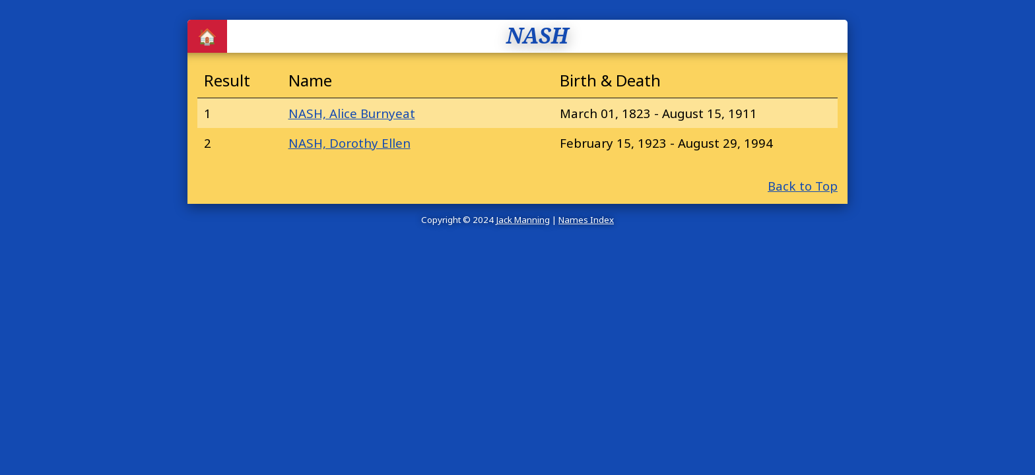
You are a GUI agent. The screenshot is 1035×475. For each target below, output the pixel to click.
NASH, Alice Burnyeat (351, 113)
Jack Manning (523, 220)
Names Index (586, 220)
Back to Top (803, 185)
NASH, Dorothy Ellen (349, 143)
